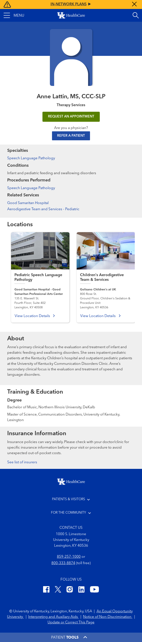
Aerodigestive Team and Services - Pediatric (43, 209)
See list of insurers (22, 462)
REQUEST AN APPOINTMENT (71, 116)
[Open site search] (135, 15)
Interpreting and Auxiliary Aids (53, 617)
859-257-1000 (69, 557)
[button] (14, 15)
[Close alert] (134, 4)
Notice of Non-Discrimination (107, 617)
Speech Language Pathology (31, 158)
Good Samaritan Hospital (28, 203)
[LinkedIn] (81, 590)
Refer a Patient (71, 136)
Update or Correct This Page (71, 622)
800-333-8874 (63, 563)
